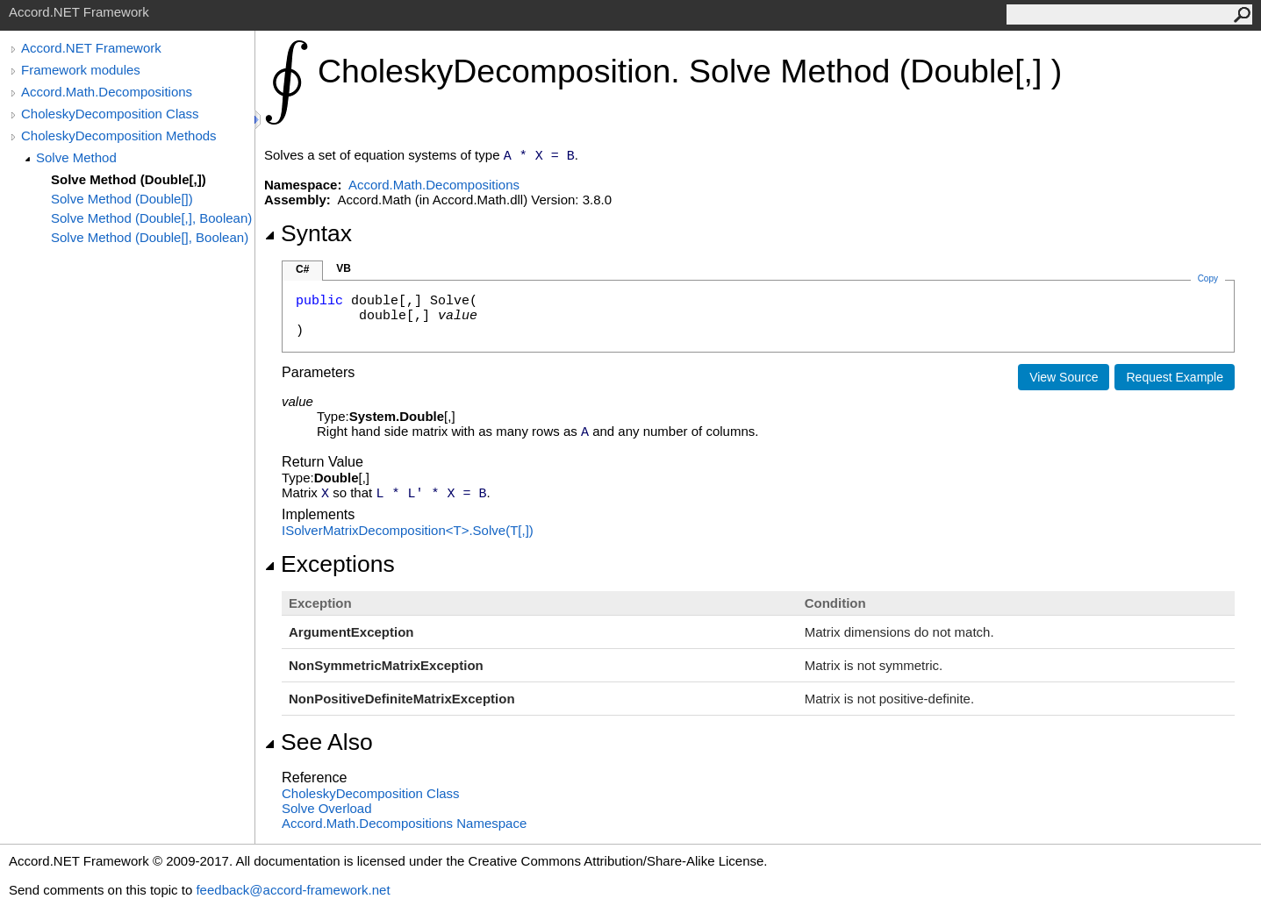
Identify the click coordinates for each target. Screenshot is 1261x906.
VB (343, 268)
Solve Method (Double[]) (122, 198)
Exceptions (329, 564)
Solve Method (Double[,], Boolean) (151, 217)
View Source (1063, 377)
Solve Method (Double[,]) (128, 179)
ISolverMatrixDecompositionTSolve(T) (408, 530)
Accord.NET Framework (91, 47)
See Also (318, 742)
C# (302, 269)
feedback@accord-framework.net (293, 889)
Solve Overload (327, 808)
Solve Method (76, 157)
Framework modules (80, 69)
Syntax (308, 233)
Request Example (1174, 377)
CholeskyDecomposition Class (110, 113)
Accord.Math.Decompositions (106, 91)
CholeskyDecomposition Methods (119, 135)
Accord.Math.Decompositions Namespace (404, 823)
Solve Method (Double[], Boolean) (149, 237)
